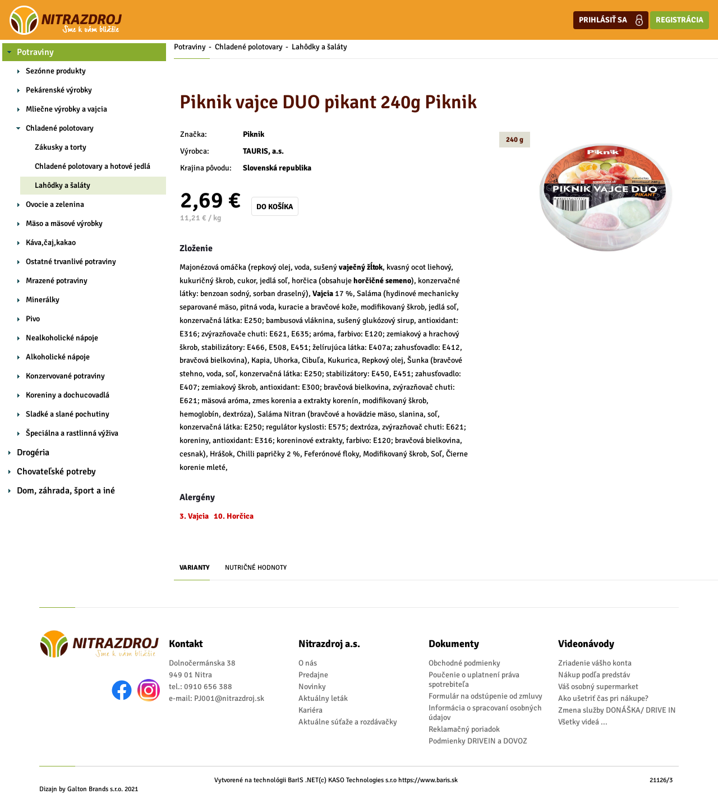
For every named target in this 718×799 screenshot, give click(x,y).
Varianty (195, 568)
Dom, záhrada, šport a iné (66, 490)
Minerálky (42, 299)
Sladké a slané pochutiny (67, 414)
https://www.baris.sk (428, 780)
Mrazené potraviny (57, 280)
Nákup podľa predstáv (594, 675)
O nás (307, 663)
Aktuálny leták (323, 698)
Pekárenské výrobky (59, 90)
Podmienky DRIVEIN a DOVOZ (478, 741)
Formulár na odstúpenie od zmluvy (485, 696)
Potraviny (35, 52)
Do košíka (274, 206)
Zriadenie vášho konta (595, 663)
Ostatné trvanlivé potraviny (71, 261)
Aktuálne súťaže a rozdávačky (347, 722)
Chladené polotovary (60, 128)
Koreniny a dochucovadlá (67, 395)
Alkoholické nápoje (58, 357)
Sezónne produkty (56, 71)
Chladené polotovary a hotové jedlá (92, 166)
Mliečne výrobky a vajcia (66, 109)
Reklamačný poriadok (464, 729)
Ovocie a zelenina (55, 204)
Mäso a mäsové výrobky (64, 223)
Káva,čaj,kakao (51, 242)
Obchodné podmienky (464, 663)
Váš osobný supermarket (598, 686)
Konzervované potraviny (65, 376)
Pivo (33, 319)
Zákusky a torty (60, 147)
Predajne (313, 675)
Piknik (253, 134)
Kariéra (310, 710)
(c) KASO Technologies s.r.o (358, 780)
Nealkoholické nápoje (62, 338)
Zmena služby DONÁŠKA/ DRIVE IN (617, 710)
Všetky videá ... (582, 722)
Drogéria (33, 452)
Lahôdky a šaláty (62, 185)
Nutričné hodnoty (256, 568)
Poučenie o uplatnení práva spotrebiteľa (474, 679)
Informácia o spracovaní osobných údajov (485, 712)
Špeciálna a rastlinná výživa (72, 433)
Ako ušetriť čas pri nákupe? (603, 698)
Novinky (312, 686)
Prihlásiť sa (611, 20)
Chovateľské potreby (56, 471)
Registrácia (679, 20)
